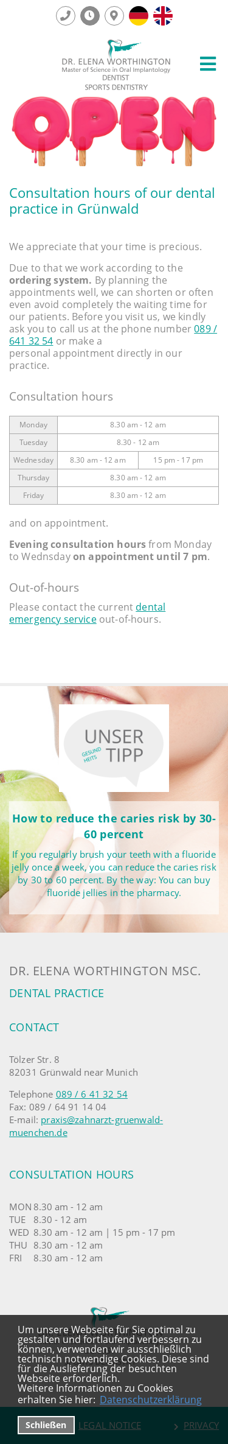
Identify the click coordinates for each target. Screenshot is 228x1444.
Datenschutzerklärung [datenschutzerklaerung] (151, 1399)
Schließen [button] (46, 1425)
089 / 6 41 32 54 (92, 1094)
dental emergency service (87, 613)
